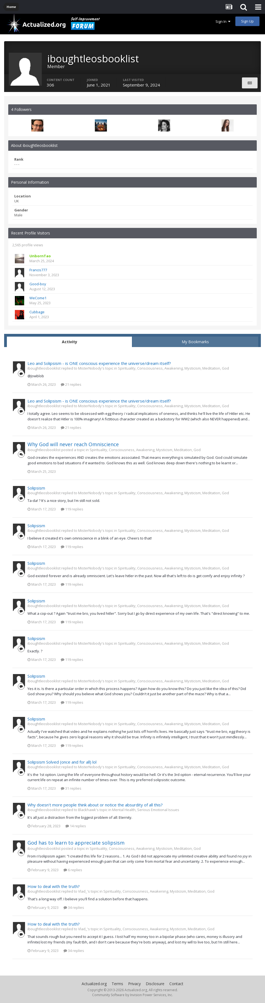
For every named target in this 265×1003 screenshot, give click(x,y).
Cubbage (37, 311)
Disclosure (155, 983)
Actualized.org (94, 983)
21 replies (71, 384)
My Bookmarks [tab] (195, 341)
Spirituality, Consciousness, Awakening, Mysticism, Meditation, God (173, 368)
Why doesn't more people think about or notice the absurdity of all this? (95, 805)
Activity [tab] (69, 341)
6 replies (73, 869)
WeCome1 (37, 297)
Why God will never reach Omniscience (73, 444)
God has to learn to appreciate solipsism (76, 842)
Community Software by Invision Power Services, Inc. (132, 995)
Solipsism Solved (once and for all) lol (61, 762)
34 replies (74, 907)
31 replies (71, 788)
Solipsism (36, 488)
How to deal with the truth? (53, 886)
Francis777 (38, 269)
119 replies (72, 509)
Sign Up (247, 21)
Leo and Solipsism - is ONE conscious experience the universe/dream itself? (99, 363)
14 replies (75, 825)
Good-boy (37, 283)
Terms (117, 983)
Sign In (223, 21)
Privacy (134, 983)
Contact (176, 983)
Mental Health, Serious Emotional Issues (145, 809)
